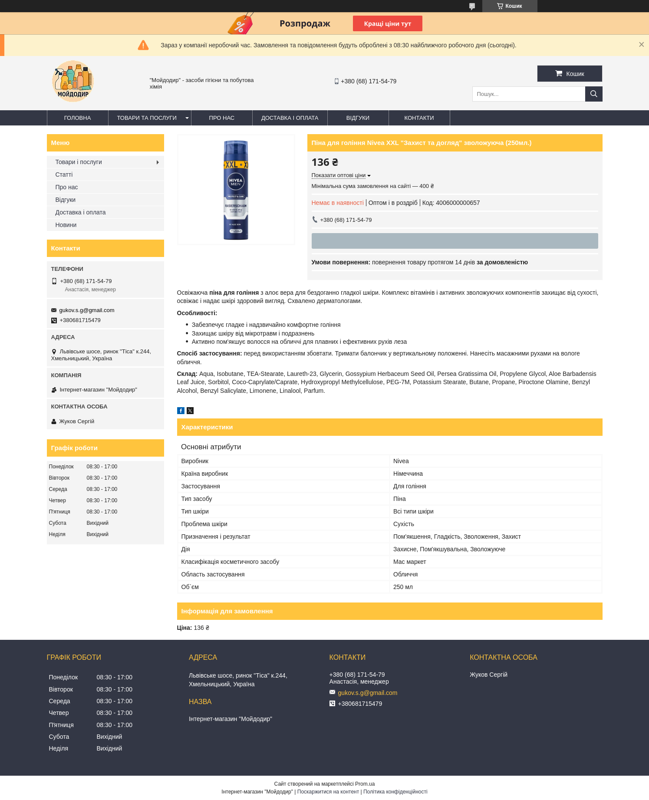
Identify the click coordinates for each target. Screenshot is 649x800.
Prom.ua (365, 784)
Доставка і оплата (290, 118)
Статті (64, 174)
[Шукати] (594, 94)
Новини (66, 224)
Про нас (222, 118)
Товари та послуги (147, 118)
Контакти (419, 118)
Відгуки (357, 118)
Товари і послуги (79, 161)
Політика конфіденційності (395, 792)
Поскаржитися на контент (328, 792)
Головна (77, 118)
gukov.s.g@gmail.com (87, 310)
